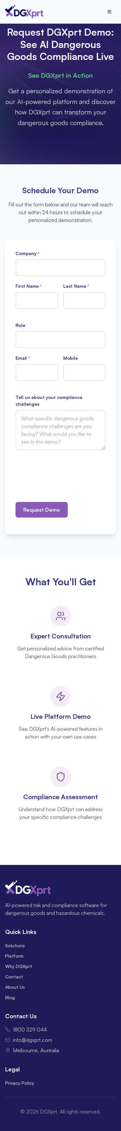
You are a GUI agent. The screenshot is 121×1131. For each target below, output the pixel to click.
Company (27, 253)
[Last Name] (84, 300)
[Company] (60, 267)
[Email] (36, 372)
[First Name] (36, 300)
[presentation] (64, 471)
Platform (14, 956)
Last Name (76, 286)
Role (20, 325)
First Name (28, 286)
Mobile (70, 358)
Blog (10, 997)
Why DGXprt (18, 966)
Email (22, 358)
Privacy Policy (19, 1083)
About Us (15, 987)
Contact (14, 976)
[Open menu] (109, 11)
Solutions (15, 945)
